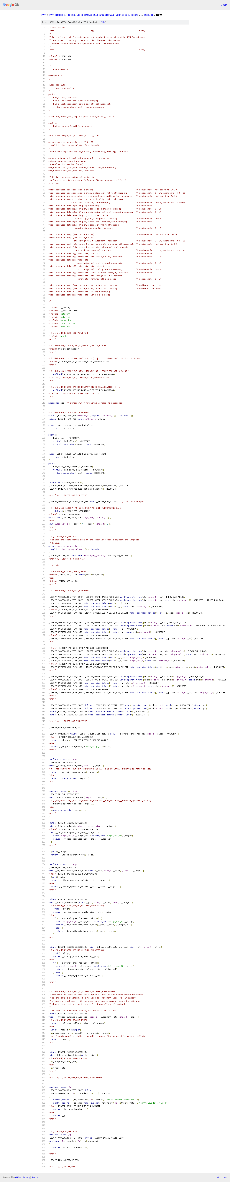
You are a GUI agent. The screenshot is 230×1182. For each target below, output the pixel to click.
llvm (43, 15)
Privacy (26, 1177)
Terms (35, 1177)
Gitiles (18, 1177)
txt (217, 1177)
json (224, 1177)
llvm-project (57, 15)
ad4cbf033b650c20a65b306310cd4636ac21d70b (107, 15)
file (102, 22)
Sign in (224, 4)
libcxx (71, 15)
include (149, 15)
